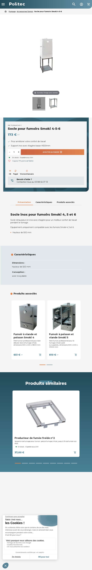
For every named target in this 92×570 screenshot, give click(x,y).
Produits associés (65, 202)
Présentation (24, 202)
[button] (18, 463)
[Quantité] (14, 152)
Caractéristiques (44, 202)
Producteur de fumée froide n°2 (35, 438)
